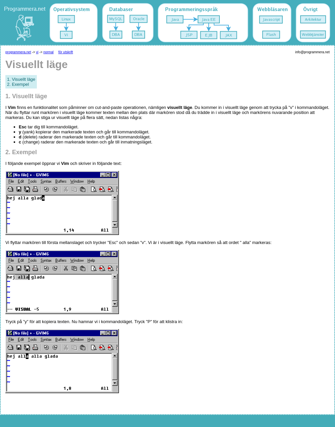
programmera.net (18, 52)
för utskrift (65, 52)
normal (48, 52)
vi (37, 52)
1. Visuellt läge (21, 79)
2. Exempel (18, 84)
